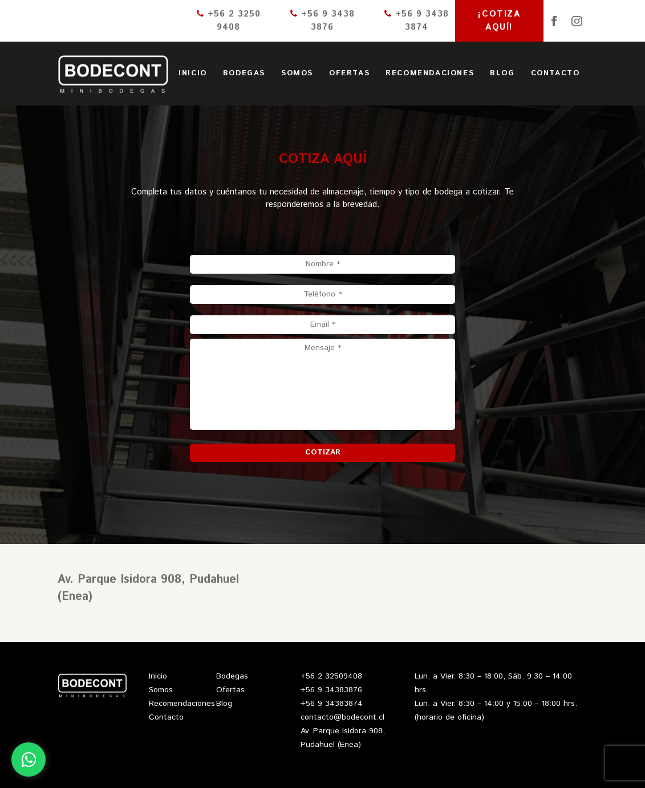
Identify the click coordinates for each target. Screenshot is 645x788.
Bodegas (244, 73)
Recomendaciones (430, 73)
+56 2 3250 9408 (229, 20)
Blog (502, 73)
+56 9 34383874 (332, 703)
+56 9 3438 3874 (416, 20)
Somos (297, 73)
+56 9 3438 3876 (322, 20)
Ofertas (349, 73)
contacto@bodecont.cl (342, 717)
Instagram (577, 21)
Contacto (555, 73)
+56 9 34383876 (331, 690)
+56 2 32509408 (331, 676)
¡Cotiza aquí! (499, 20)
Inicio (193, 73)
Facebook (554, 21)
